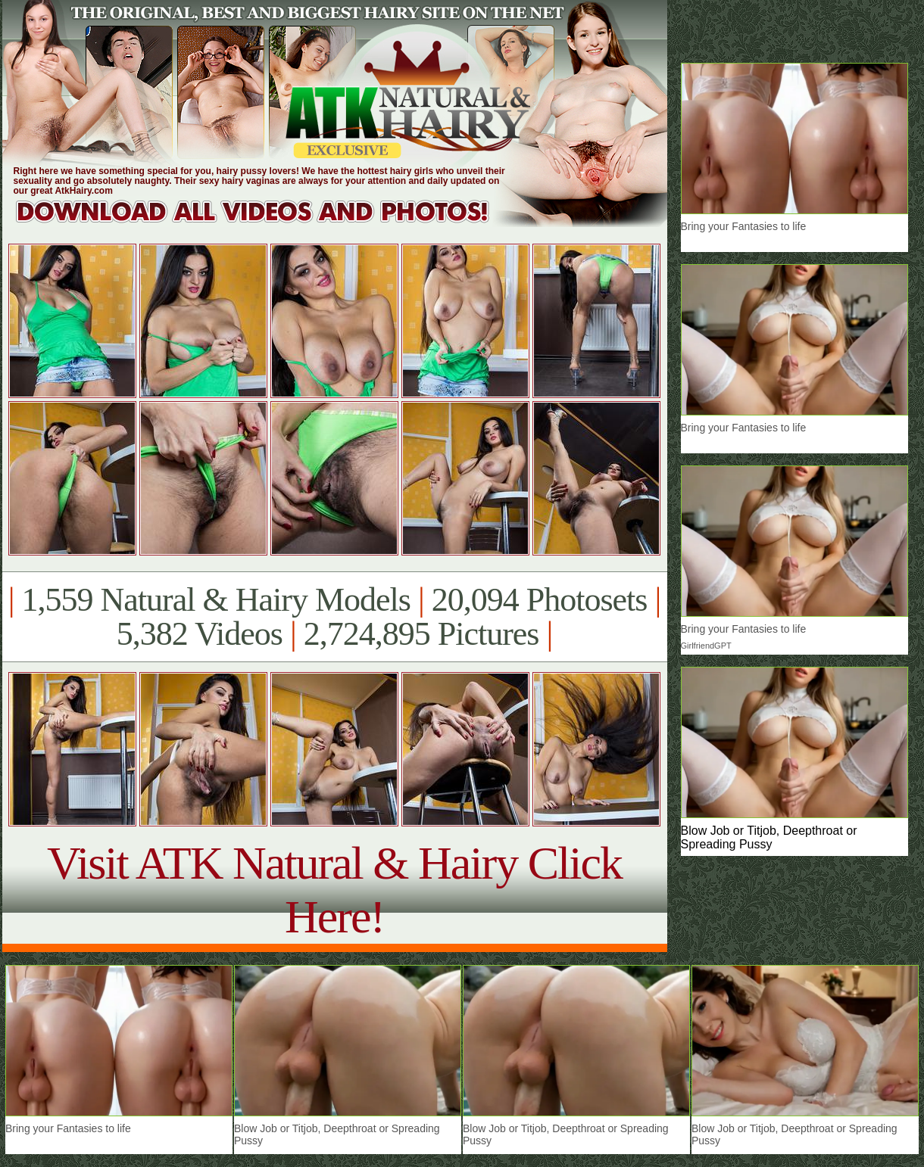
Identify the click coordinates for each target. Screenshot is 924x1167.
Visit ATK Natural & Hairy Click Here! (334, 889)
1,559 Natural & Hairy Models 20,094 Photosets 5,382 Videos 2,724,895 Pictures (334, 617)
